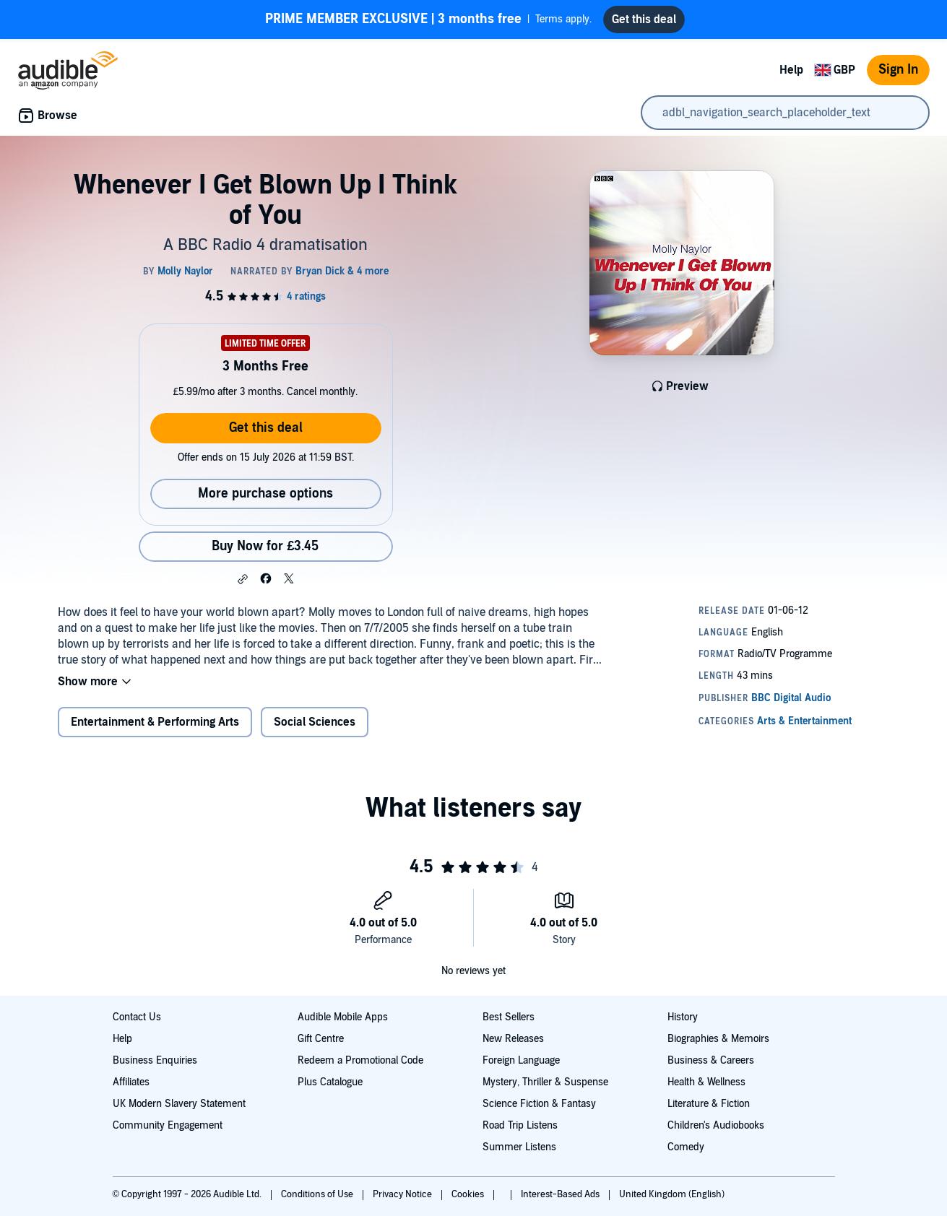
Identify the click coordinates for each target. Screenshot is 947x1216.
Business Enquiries (155, 1060)
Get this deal (266, 427)
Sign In (898, 69)
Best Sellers (509, 1017)
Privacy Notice (403, 1194)
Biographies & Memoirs (718, 1039)
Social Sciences (314, 722)
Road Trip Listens (520, 1125)
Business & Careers (710, 1060)
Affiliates (131, 1082)
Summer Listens (519, 1147)
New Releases (513, 1039)
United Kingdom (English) (672, 1194)
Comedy (685, 1147)
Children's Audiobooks (715, 1125)
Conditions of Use (318, 1194)
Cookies (468, 1194)
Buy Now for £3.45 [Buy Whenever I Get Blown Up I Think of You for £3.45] (265, 546)
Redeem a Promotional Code (360, 1060)
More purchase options (265, 493)
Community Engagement (167, 1125)
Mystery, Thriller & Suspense (545, 1082)
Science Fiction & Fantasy (539, 1104)
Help (791, 70)
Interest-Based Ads (561, 1194)
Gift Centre (321, 1039)
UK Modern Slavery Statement (179, 1104)
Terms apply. (428, 19)
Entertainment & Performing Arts (155, 722)
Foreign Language (521, 1060)
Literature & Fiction (708, 1104)
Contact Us (137, 1017)
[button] (242, 579)
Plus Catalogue (330, 1082)
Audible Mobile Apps (343, 1017)
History (682, 1017)
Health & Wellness (706, 1082)
